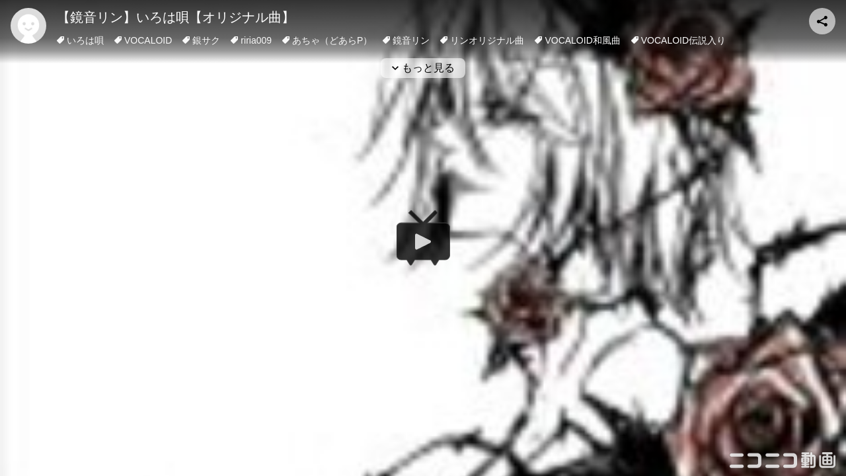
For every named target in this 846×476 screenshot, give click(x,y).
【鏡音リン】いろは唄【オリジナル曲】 (176, 17)
